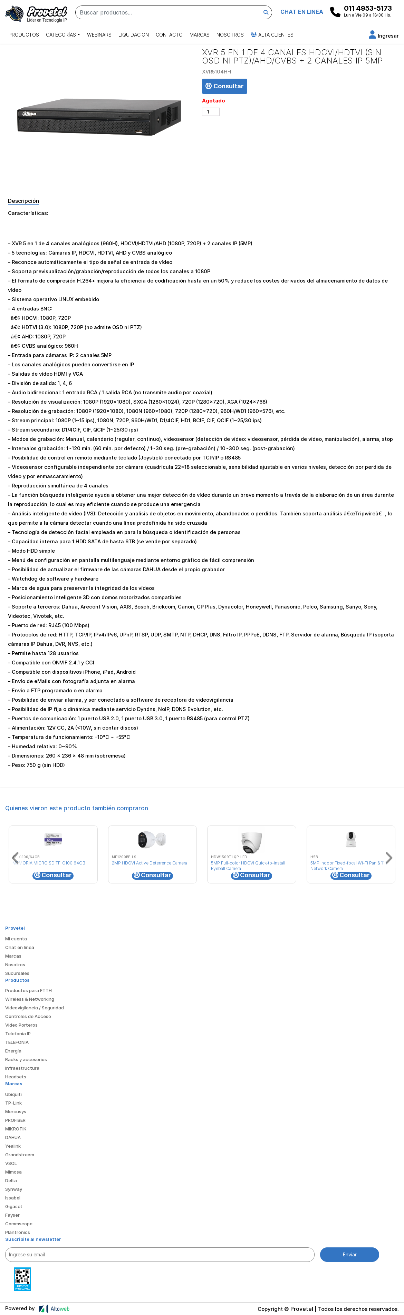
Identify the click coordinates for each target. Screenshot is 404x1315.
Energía (13, 1051)
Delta (11, 1180)
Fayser (12, 1215)
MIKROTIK (16, 1128)
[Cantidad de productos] (211, 112)
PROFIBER (15, 1120)
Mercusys (15, 1111)
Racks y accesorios (26, 1059)
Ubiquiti (13, 1094)
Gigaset (13, 1206)
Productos (24, 35)
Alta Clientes (272, 35)
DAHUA (13, 1137)
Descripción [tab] (23, 200)
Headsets (15, 1076)
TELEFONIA (17, 1042)
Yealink (13, 1146)
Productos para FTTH (28, 990)
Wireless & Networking (29, 999)
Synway (13, 1189)
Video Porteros (21, 1025)
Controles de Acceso (28, 1016)
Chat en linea (19, 947)
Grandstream (19, 1154)
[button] (384, 36)
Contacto (169, 35)
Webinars (99, 35)
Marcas (200, 35)
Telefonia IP (18, 1033)
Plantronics (17, 1232)
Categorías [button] (61, 35)
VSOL (11, 1163)
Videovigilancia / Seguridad (34, 1007)
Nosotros (230, 35)
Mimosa (13, 1172)
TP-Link (13, 1103)
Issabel (12, 1197)
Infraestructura (22, 1068)
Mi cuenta (16, 938)
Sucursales (17, 973)
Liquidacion (133, 35)
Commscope (18, 1223)
